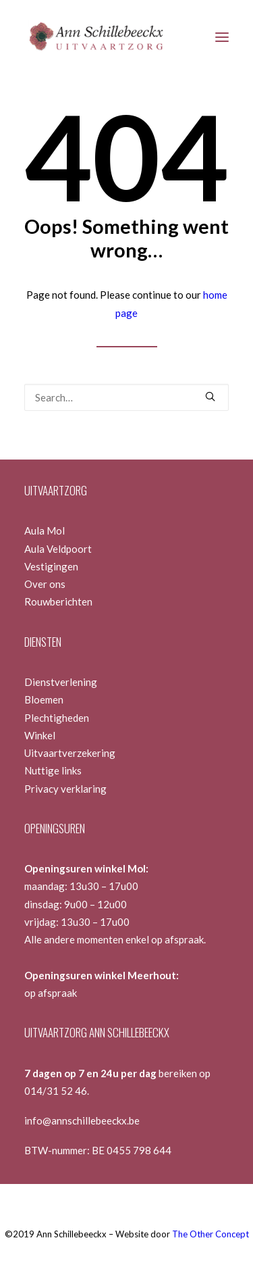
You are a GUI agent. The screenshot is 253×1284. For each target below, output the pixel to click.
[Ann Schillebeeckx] (95, 36)
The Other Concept (210, 1234)
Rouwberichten (58, 601)
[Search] (126, 397)
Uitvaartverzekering (69, 753)
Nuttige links (53, 770)
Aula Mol (44, 530)
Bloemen (43, 699)
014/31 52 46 (55, 1091)
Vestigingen (51, 566)
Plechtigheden (56, 718)
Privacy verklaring (65, 789)
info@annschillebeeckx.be (82, 1120)
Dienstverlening (60, 682)
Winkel (39, 735)
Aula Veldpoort (58, 549)
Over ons (44, 584)
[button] (222, 37)
